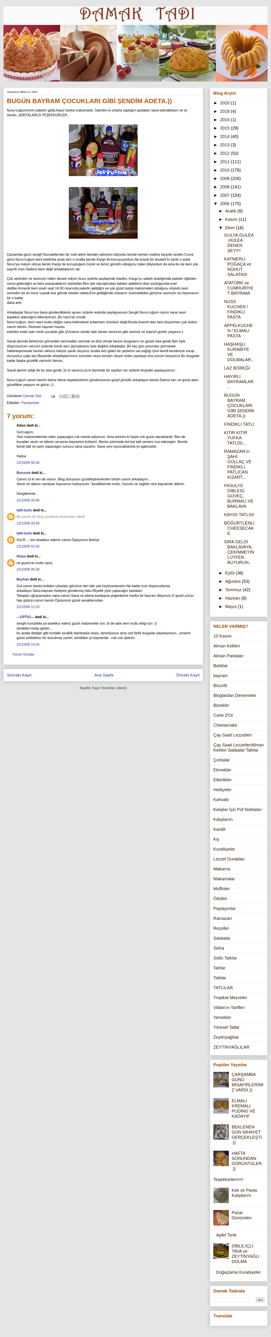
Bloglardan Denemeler (234, 695)
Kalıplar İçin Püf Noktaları (237, 809)
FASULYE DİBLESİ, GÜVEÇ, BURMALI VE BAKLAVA (238, 496)
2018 (225, 111)
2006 (225, 203)
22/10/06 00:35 (28, 462)
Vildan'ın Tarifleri (229, 1007)
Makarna (221, 869)
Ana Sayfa (103, 675)
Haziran (233, 598)
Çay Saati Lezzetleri (232, 735)
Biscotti (220, 685)
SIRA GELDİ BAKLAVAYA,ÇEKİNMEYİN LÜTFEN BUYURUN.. (239, 552)
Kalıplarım (223, 819)
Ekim (230, 227)
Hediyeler (222, 789)
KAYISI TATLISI (239, 514)
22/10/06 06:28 (28, 569)
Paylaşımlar (30, 403)
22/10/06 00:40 (28, 500)
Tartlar (219, 968)
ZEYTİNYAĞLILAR (231, 1047)
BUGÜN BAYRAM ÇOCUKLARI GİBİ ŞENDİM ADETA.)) (239, 405)
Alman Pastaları (228, 655)
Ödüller (220, 898)
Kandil (219, 829)
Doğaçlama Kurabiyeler (238, 1272)
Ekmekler (222, 770)
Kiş (216, 839)
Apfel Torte (226, 1235)
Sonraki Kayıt (19, 675)
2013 (225, 144)
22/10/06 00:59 (28, 523)
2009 (225, 178)
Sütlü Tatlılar (225, 958)
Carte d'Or (223, 715)
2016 (225, 119)
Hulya (21, 556)
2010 (225, 170)
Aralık (231, 211)
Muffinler (221, 888)
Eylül (230, 573)
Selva (218, 948)
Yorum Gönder (23, 654)
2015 (225, 128)
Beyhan (23, 579)
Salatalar (221, 938)
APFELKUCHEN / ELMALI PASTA (238, 330)
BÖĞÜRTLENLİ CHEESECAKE (239, 528)
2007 (225, 195)
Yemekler (222, 1017)
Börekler (221, 705)
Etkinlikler (222, 779)
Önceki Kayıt (188, 675)
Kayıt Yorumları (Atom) (109, 688)
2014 (225, 136)
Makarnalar (224, 878)
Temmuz (234, 589)
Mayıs (231, 606)
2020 (225, 103)
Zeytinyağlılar (226, 1037)
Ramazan (222, 918)
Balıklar (220, 665)
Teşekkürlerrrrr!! (228, 1179)
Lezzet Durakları (229, 859)
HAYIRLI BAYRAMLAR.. (239, 381)
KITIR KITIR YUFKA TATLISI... (235, 437)
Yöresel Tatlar (226, 1027)
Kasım (232, 219)
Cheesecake (225, 725)
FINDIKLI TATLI (239, 424)
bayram (220, 675)
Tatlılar (219, 977)
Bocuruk (24, 473)
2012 (225, 153)
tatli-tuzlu (24, 510)
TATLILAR (223, 987)
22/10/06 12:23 (28, 607)
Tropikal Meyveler (230, 997)
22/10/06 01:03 (28, 546)
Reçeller (221, 928)
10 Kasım (222, 636)
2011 (225, 161)
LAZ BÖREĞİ (237, 368)
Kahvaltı (221, 799)
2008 (225, 186)
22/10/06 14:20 (28, 644)
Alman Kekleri (226, 646)
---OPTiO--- (25, 617)
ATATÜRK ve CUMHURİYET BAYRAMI (238, 288)
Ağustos (233, 581)
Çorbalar (221, 760)
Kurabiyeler (224, 849)
